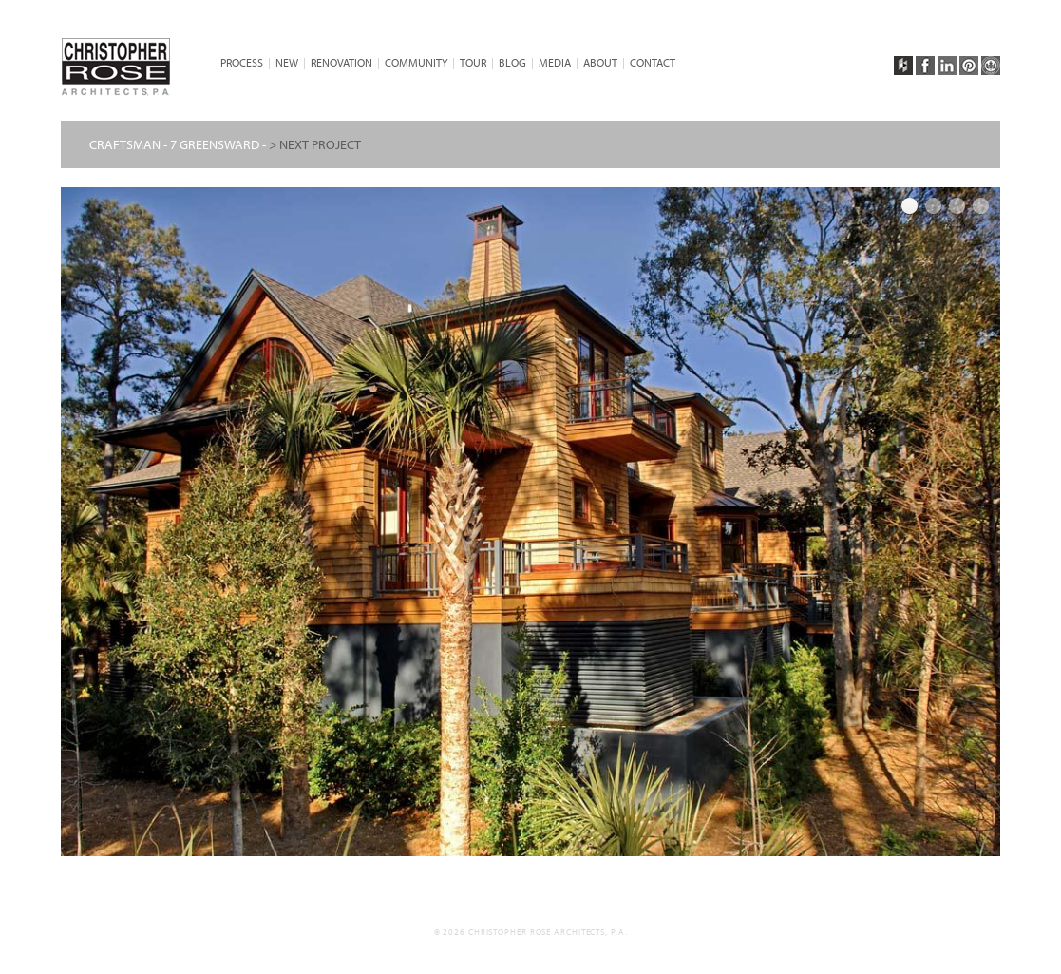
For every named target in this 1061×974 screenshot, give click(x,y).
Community (416, 62)
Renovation (341, 62)
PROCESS (241, 62)
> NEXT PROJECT (315, 144)
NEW (286, 62)
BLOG (512, 62)
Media (555, 62)
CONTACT (652, 62)
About (600, 62)
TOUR (473, 62)
